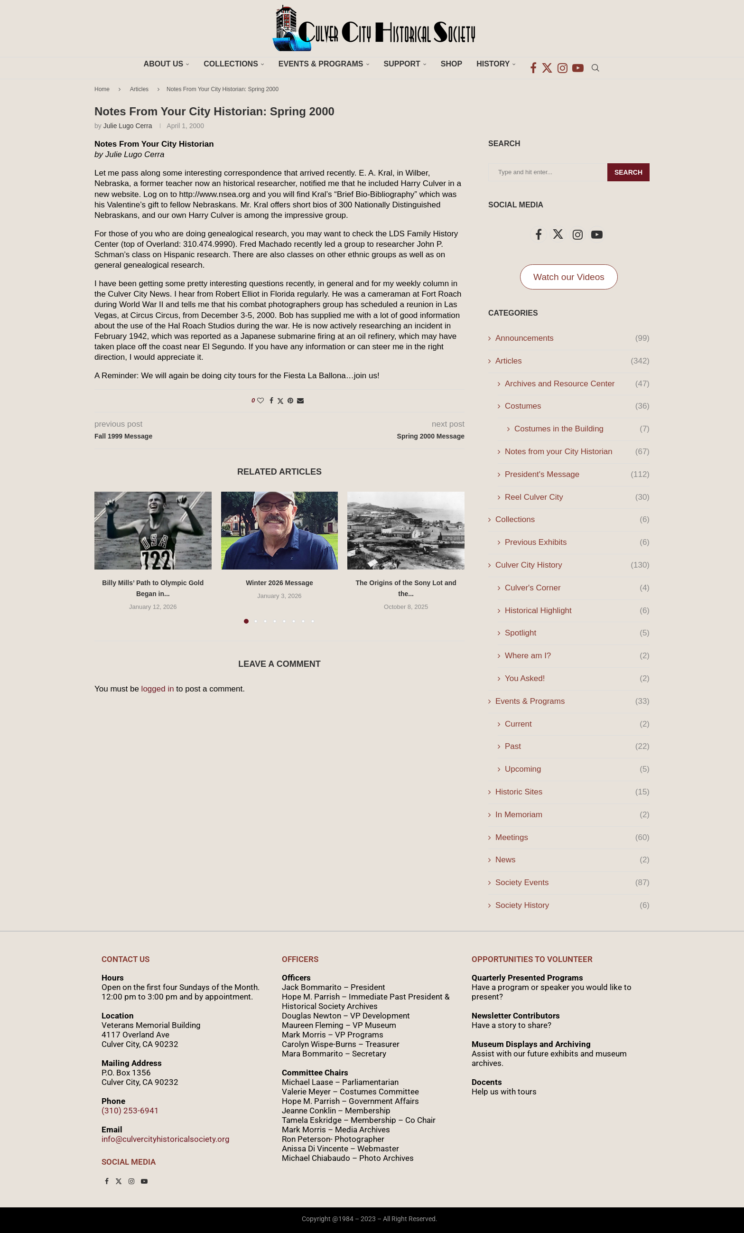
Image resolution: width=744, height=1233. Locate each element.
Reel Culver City (577, 497)
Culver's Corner (577, 588)
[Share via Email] (300, 400)
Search (628, 172)
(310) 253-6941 (130, 1110)
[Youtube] (578, 64)
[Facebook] (533, 64)
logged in (157, 688)
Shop (451, 64)
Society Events (572, 882)
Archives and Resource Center (577, 384)
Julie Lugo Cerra (127, 126)
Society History (572, 905)
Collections (231, 64)
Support (402, 64)
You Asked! (577, 678)
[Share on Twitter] (280, 401)
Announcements (572, 338)
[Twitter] (547, 64)
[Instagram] (562, 64)
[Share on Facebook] (271, 400)
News (572, 860)
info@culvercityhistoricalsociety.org (166, 1139)
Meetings (572, 837)
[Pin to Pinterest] (290, 400)
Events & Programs (321, 64)
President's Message (577, 474)
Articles (139, 89)
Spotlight (577, 633)
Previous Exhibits (577, 542)
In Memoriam (572, 815)
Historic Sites (572, 792)
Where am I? (577, 656)
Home (102, 89)
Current (577, 724)
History (493, 64)
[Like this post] (260, 400)
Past (577, 746)
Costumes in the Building (582, 429)
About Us (164, 64)
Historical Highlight (577, 610)
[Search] (595, 64)
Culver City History (572, 565)
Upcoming (577, 769)
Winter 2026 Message (279, 583)
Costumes (577, 406)
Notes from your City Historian (577, 452)
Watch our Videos (568, 277)
